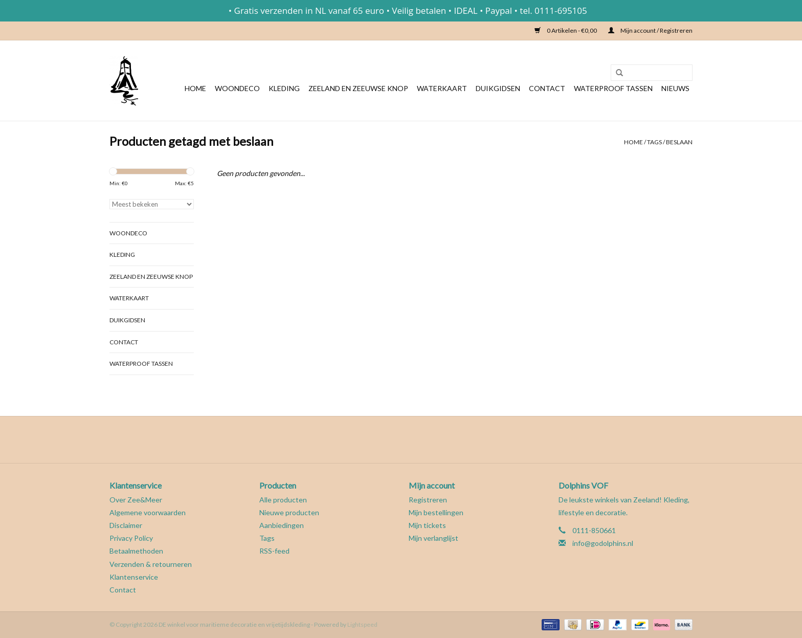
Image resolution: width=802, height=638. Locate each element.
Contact (547, 88)
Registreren (428, 499)
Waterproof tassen (613, 88)
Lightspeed (362, 624)
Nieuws (675, 88)
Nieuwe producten (289, 512)
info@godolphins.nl (602, 543)
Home (195, 88)
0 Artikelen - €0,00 (566, 30)
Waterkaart (442, 88)
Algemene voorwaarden (147, 512)
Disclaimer (125, 525)
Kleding (284, 88)
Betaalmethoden (136, 550)
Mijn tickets (427, 525)
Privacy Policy (131, 538)
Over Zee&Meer (135, 499)
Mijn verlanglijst (433, 538)
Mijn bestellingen (436, 512)
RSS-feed (274, 550)
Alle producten (283, 499)
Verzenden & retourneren (150, 564)
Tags (654, 142)
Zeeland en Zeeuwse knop (358, 88)
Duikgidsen (498, 88)
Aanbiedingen (281, 525)
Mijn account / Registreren (650, 30)
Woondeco (237, 88)
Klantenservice (133, 577)
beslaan (679, 142)
